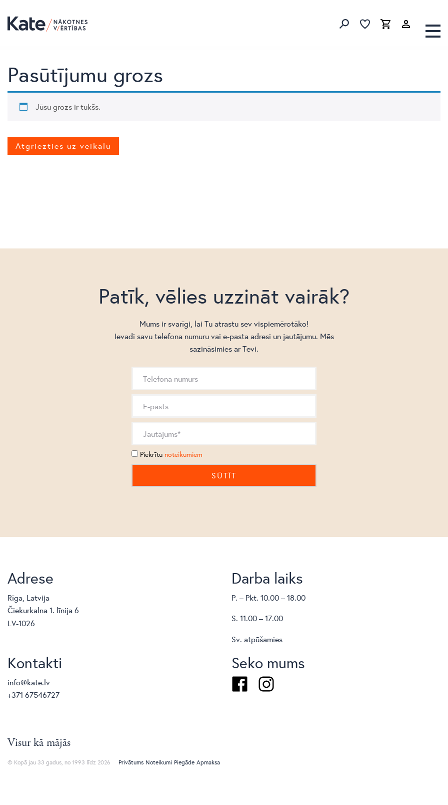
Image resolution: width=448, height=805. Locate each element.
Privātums (131, 762)
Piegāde (184, 762)
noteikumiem (183, 454)
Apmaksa (208, 762)
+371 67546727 (34, 694)
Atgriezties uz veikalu (63, 145)
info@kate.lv (29, 682)
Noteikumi (159, 762)
